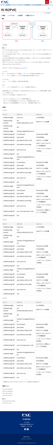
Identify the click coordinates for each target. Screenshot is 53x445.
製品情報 (8, 5)
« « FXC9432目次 (47, 13)
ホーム (2, 5)
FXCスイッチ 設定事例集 (24, 5)
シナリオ (11, 15)
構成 (3, 15)
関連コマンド (30, 15)
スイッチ (14, 5)
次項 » (49, 8)
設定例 (20, 15)
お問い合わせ (26, 437)
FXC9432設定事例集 (37, 5)
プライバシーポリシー (26, 439)
